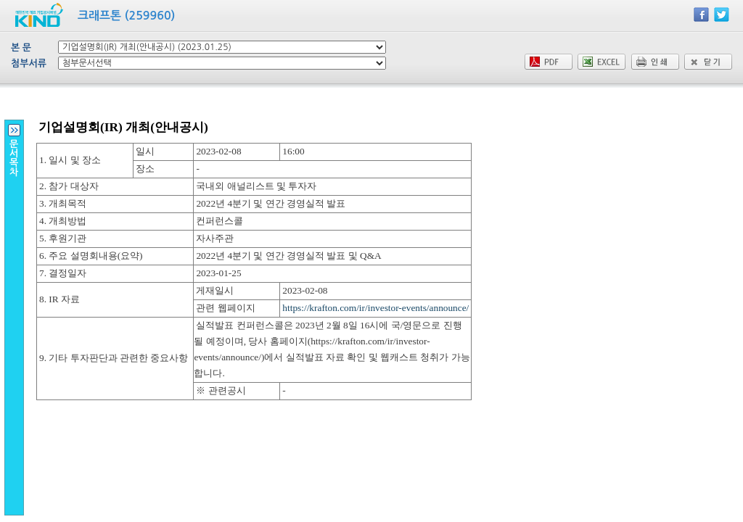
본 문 (21, 47)
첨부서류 (28, 63)
